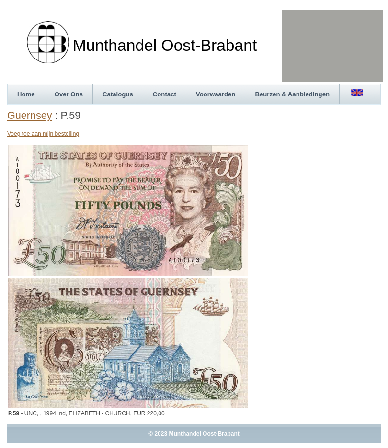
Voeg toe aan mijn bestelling (43, 133)
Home (26, 94)
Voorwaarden (216, 94)
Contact (164, 94)
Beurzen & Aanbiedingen (292, 94)
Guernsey (29, 115)
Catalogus (118, 94)
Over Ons (69, 94)
